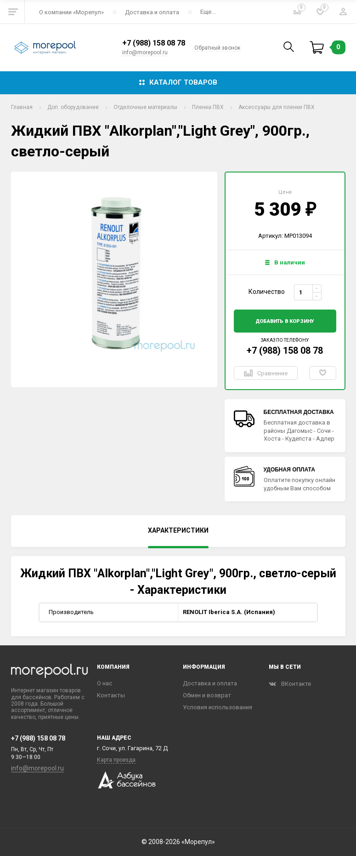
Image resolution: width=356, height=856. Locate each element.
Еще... (207, 11)
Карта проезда (116, 760)
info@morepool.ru (145, 52)
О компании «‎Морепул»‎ (71, 12)
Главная (22, 107)
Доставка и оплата (152, 12)
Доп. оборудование (73, 107)
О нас (104, 683)
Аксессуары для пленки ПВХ (276, 107)
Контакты (111, 695)
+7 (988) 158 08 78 (153, 43)
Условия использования (217, 707)
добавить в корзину (284, 321)
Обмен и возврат (207, 695)
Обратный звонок (217, 48)
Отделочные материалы (145, 107)
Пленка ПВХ (208, 107)
